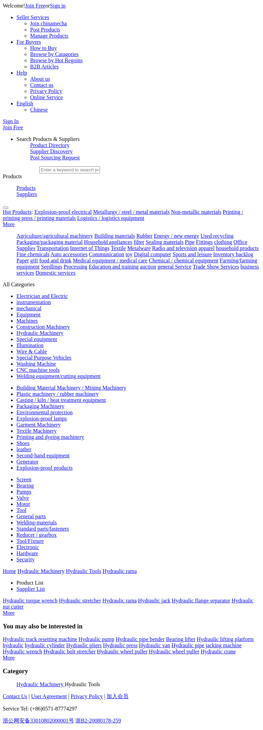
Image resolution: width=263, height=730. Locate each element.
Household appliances (108, 242)
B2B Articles (44, 66)
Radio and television (174, 248)
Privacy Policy (46, 91)
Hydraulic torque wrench (30, 600)
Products (26, 188)
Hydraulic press (120, 645)
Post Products (45, 29)
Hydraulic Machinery (40, 684)
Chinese (39, 110)
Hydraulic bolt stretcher (69, 651)
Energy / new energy (176, 236)
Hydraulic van (154, 645)
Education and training (114, 267)
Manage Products (49, 36)
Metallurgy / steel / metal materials (131, 212)
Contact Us (15, 696)
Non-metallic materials (196, 212)
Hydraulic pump (96, 639)
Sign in (58, 6)
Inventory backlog (233, 254)
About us (40, 79)
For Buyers (28, 42)
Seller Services (32, 17)
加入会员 (117, 696)
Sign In (11, 121)
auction (148, 267)
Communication (106, 254)
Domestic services (56, 273)
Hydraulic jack (154, 600)
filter (139, 242)
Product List (29, 583)
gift (34, 260)
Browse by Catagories (54, 54)
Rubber (144, 236)
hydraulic (13, 645)
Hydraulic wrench (22, 651)
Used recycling (217, 236)
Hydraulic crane (218, 651)
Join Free (35, 6)
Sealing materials (165, 242)
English (24, 103)
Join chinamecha (48, 23)
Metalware (139, 248)
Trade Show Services (216, 267)
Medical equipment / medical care (110, 260)
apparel (207, 248)
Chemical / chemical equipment (183, 260)
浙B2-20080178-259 (98, 721)
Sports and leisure (192, 254)
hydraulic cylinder (45, 645)
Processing (75, 267)
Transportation (53, 248)
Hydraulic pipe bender (140, 639)
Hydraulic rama (119, 600)
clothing (223, 242)
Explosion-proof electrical (63, 212)
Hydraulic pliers (84, 645)
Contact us (41, 85)
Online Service (46, 97)
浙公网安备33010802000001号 (38, 721)
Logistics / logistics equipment (110, 218)
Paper (22, 260)
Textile (118, 248)
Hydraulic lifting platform (225, 639)
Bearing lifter (181, 639)
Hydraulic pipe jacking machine (207, 645)
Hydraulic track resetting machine (40, 639)
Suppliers (26, 194)
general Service (174, 267)
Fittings (204, 242)
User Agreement (49, 696)
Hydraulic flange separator (201, 600)
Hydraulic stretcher (80, 600)
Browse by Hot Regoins (56, 60)
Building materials (114, 236)
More (9, 224)
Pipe (190, 242)
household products (237, 248)
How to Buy (43, 48)
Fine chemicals (32, 254)
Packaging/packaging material (49, 242)
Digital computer (152, 254)
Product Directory (50, 145)
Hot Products (17, 212)
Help (21, 73)
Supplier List (30, 589)
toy (129, 254)
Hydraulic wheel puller (122, 651)
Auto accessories (69, 254)
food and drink (55, 260)
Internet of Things (89, 248)
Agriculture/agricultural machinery (54, 236)
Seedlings (51, 267)
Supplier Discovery (51, 151)
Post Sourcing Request (55, 157)
